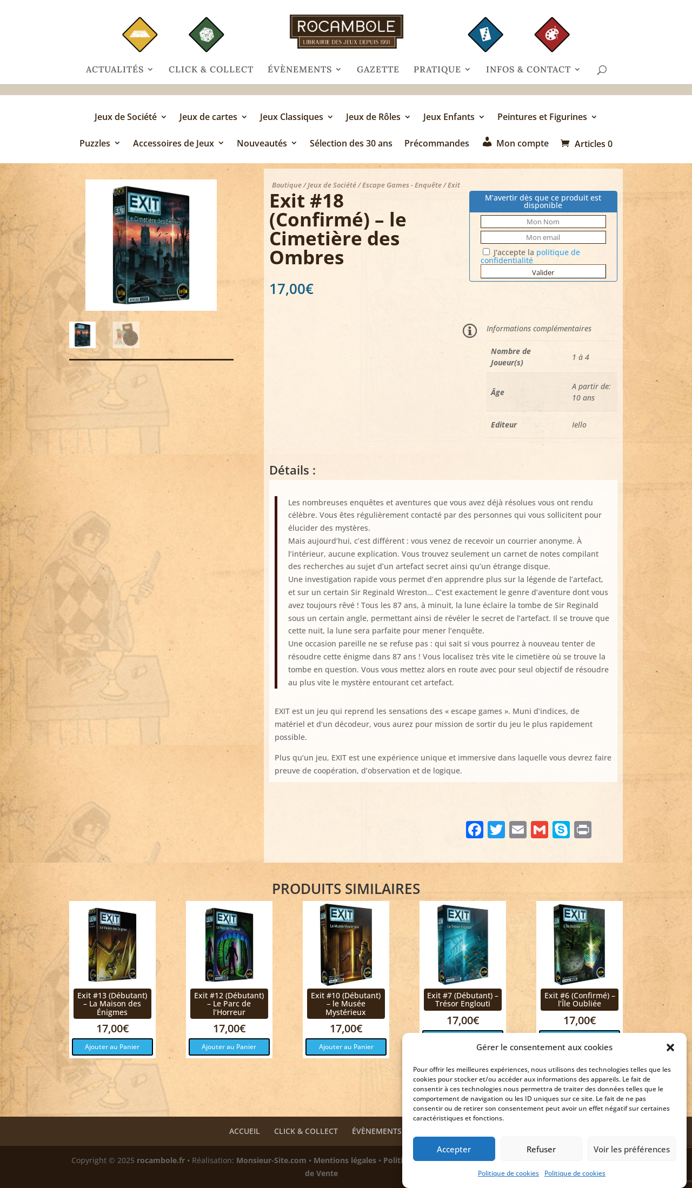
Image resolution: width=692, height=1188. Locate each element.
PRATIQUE (437, 70)
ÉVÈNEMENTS (300, 70)
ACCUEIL (244, 1131)
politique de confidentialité (530, 256)
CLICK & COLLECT (211, 70)
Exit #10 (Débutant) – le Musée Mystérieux (346, 1003)
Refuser (541, 1149)
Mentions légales (345, 1160)
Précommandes (436, 144)
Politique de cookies (508, 1173)
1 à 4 (580, 357)
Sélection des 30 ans (351, 144)
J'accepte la (530, 256)
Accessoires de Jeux (173, 144)
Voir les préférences (632, 1149)
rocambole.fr (161, 1160)
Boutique (287, 185)
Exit (454, 185)
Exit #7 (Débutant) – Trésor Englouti (462, 999)
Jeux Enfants (449, 118)
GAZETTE (378, 70)
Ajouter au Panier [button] (112, 1046)
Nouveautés (262, 144)
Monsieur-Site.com (271, 1160)
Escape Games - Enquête (402, 185)
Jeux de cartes (208, 118)
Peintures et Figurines (542, 118)
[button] (670, 1047)
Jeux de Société (126, 118)
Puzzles (94, 144)
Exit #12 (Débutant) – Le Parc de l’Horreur (229, 1003)
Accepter (454, 1149)
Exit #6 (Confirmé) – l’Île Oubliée (579, 999)
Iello (579, 424)
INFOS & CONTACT (528, 70)
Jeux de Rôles (373, 118)
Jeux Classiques (291, 118)
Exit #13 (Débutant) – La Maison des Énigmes (112, 1003)
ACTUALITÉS (115, 70)
